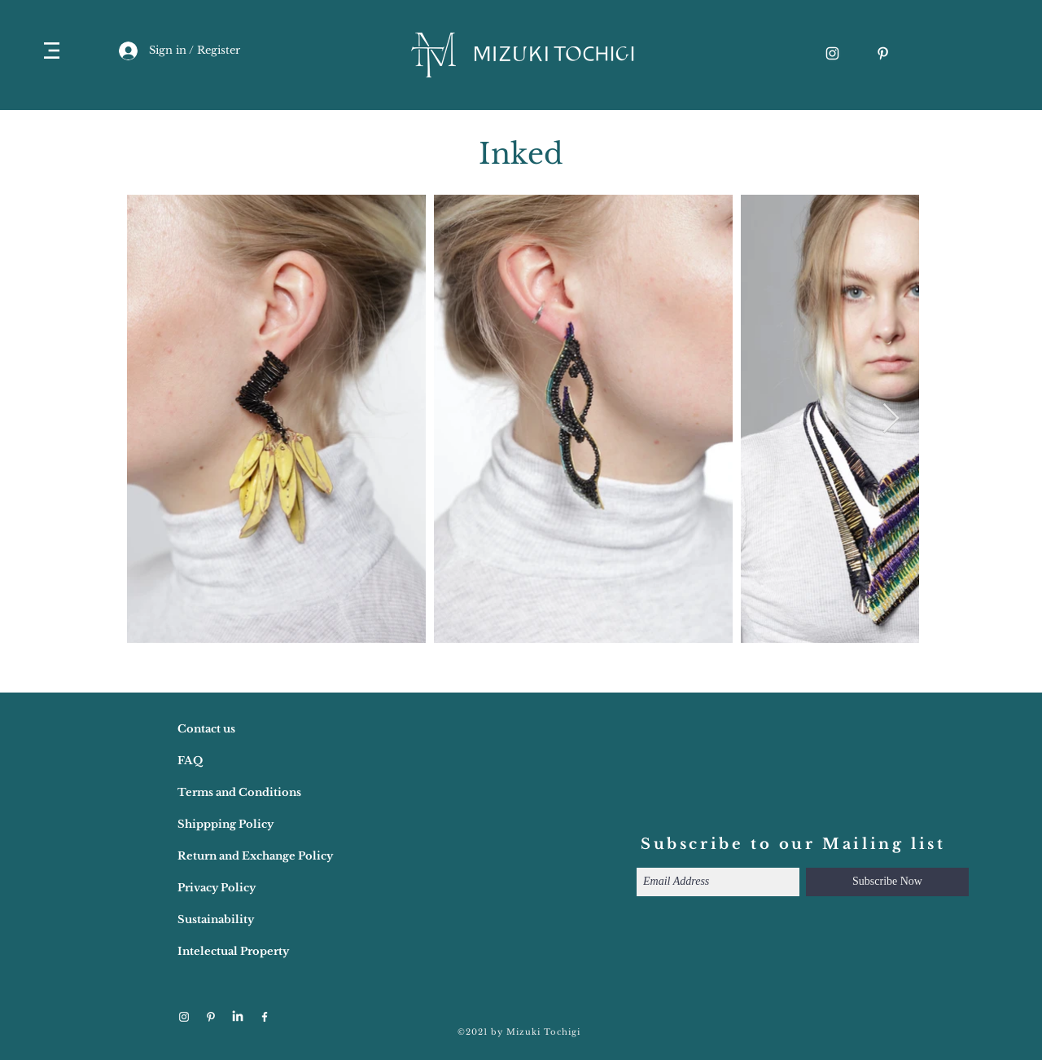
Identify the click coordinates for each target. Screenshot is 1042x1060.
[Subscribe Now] (887, 882)
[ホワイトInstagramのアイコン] (832, 53)
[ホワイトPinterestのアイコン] (882, 53)
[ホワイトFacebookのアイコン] (264, 1016)
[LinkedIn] (237, 1016)
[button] (51, 50)
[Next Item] (891, 419)
